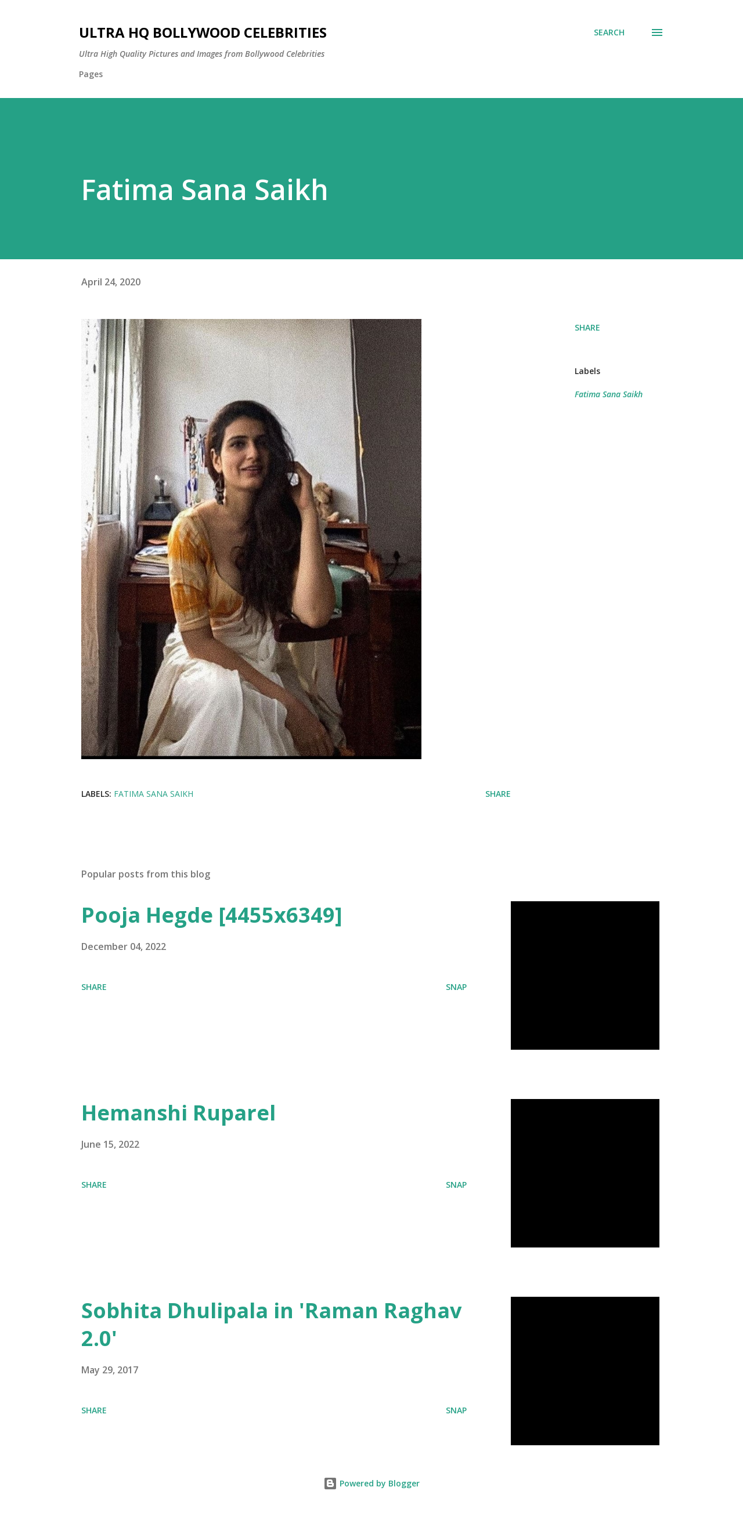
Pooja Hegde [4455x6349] (211, 915)
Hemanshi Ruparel (178, 1112)
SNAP (456, 986)
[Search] (609, 32)
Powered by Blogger (371, 1483)
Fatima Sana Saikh (609, 394)
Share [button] (587, 327)
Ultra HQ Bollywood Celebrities (203, 32)
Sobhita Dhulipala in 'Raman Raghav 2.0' (271, 1324)
